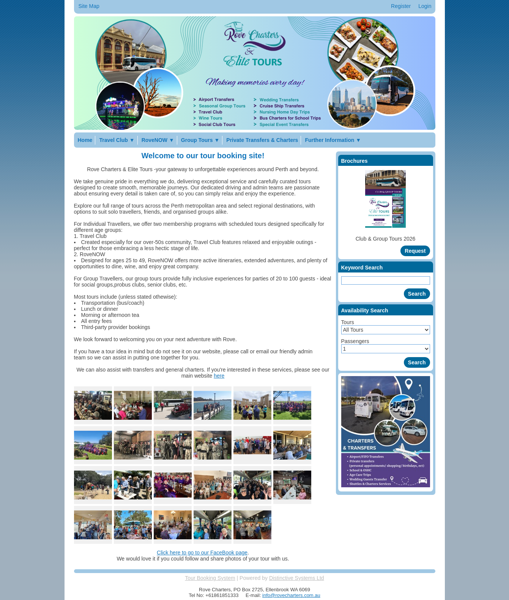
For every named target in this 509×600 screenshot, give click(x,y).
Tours (347, 322)
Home (85, 140)
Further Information (333, 140)
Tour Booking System (210, 578)
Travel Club (116, 140)
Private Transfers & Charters (262, 140)
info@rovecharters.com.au (291, 595)
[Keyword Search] (385, 280)
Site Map (89, 6)
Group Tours (200, 140)
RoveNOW (158, 140)
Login (424, 6)
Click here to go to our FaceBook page (202, 553)
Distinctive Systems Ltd (296, 578)
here (219, 376)
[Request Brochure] (415, 251)
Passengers (355, 341)
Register (401, 6)
